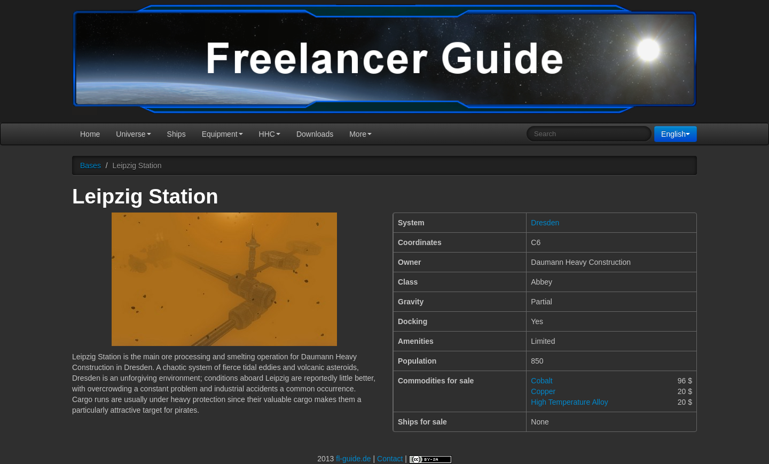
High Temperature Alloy (569, 402)
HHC (269, 134)
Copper (543, 391)
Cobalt (541, 380)
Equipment (222, 134)
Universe (133, 134)
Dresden (545, 222)
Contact (390, 458)
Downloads (314, 134)
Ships (176, 134)
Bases (90, 165)
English (675, 134)
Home (90, 134)
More (360, 134)
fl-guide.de (353, 458)
